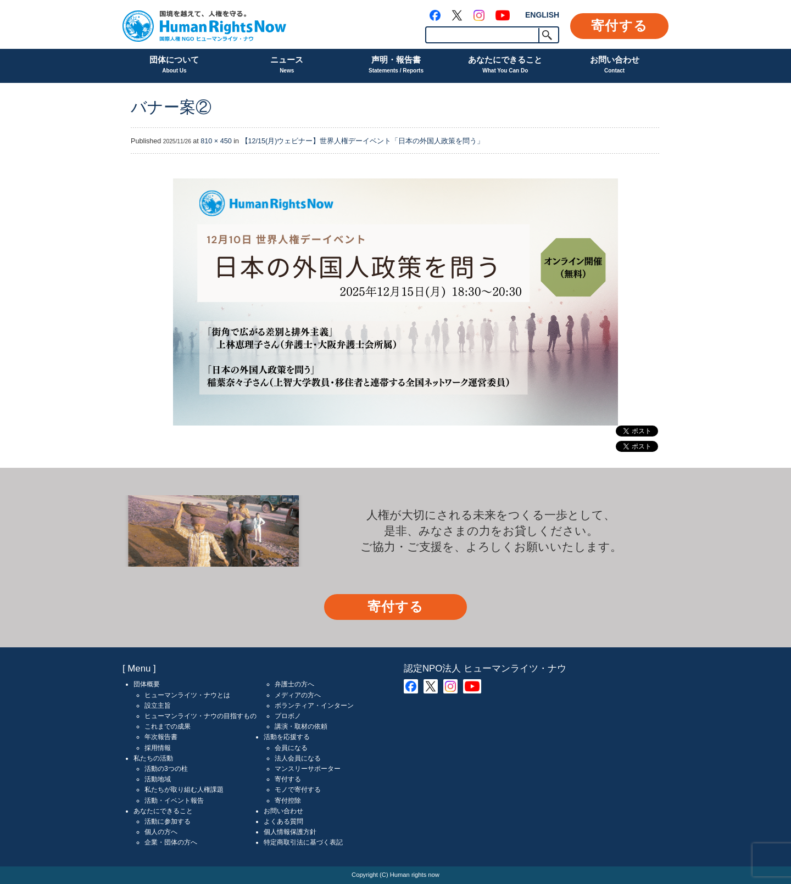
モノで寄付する (298, 789)
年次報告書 (160, 737)
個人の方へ (160, 832)
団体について (174, 65)
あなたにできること (505, 65)
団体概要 (146, 684)
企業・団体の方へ (170, 842)
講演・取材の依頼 (301, 726)
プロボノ (288, 716)
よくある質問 (283, 821)
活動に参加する (167, 821)
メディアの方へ (298, 695)
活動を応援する (287, 737)
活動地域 (157, 779)
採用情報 (157, 748)
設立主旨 (157, 705)
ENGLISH (542, 14)
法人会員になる (298, 758)
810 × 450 (215, 141)
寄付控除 (288, 800)
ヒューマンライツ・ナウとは (187, 695)
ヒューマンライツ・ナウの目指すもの (200, 716)
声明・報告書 (396, 65)
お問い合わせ (614, 65)
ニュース (286, 65)
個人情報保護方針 (290, 832)
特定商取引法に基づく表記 (303, 842)
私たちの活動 (153, 758)
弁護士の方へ (294, 684)
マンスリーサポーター (308, 769)
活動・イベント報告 (174, 800)
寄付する (619, 25)
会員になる (291, 748)
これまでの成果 (167, 726)
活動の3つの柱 (166, 769)
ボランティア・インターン (314, 705)
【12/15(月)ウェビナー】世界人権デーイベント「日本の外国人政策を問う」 (362, 141)
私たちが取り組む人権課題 (184, 789)
